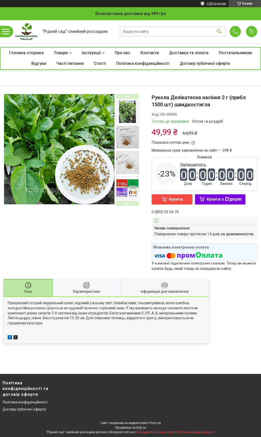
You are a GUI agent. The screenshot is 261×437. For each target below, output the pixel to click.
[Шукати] (219, 31)
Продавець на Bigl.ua (130, 427)
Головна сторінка (26, 52)
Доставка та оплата (188, 52)
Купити (176, 199)
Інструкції (91, 52)
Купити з (224, 199)
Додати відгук (251, 31)
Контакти (149, 52)
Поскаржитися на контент (155, 432)
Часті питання (70, 63)
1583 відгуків (216, 3)
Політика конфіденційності (142, 63)
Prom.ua (155, 423)
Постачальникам (235, 52)
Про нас (122, 52)
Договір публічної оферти (205, 63)
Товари (61, 52)
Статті (100, 63)
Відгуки (38, 63)
